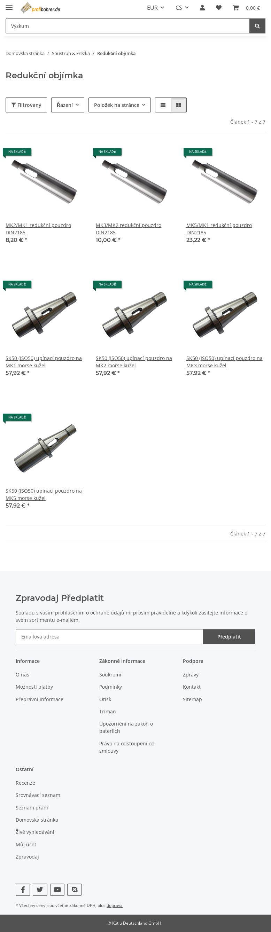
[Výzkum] (257, 25)
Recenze (25, 783)
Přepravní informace (39, 699)
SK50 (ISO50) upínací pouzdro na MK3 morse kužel (224, 362)
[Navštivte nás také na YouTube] (57, 890)
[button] (202, 8)
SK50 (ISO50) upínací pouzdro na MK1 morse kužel (44, 362)
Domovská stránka (37, 819)
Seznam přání (32, 807)
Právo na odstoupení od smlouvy (127, 747)
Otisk (105, 699)
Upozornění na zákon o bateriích (126, 727)
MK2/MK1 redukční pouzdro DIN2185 (38, 229)
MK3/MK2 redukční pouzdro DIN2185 (128, 229)
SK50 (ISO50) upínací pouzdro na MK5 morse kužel (44, 494)
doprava (115, 905)
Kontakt (192, 686)
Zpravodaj (27, 856)
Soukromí (110, 674)
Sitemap (192, 699)
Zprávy (191, 674)
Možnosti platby (34, 686)
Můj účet (26, 844)
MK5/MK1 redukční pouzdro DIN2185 (219, 229)
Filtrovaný (26, 105)
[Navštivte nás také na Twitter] (40, 890)
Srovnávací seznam (38, 795)
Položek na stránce (116, 105)
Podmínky (110, 686)
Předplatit (229, 636)
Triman (107, 711)
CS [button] (179, 7)
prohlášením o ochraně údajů (89, 612)
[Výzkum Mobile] (128, 25)
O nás (22, 674)
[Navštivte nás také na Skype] (74, 890)
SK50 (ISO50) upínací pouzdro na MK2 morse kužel (134, 362)
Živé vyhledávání (35, 832)
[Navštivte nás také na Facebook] (23, 890)
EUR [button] (152, 7)
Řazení (65, 105)
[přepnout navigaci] (9, 4)
